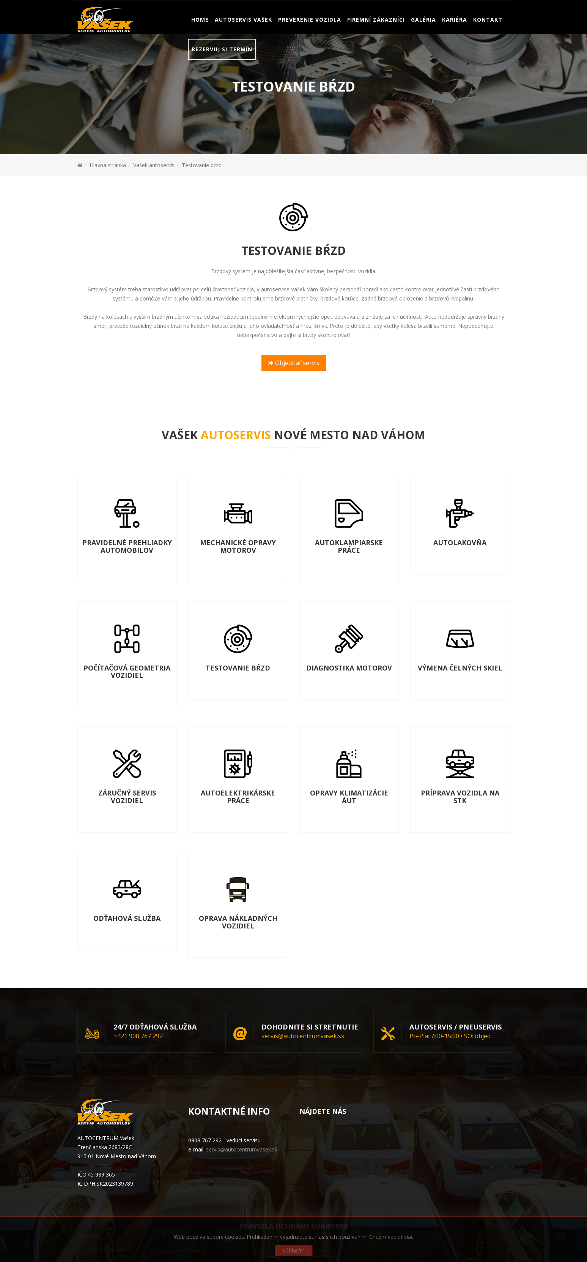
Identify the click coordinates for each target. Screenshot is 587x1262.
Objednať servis (293, 363)
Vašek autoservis (154, 165)
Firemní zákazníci (376, 39)
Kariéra (454, 39)
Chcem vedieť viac (391, 1236)
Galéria (423, 39)
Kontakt (487, 39)
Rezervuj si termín (222, 69)
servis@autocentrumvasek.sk (189, 10)
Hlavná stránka (108, 165)
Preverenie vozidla (309, 39)
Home (200, 39)
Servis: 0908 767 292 (108, 10)
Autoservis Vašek (243, 39)
